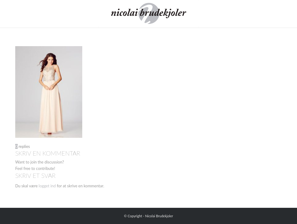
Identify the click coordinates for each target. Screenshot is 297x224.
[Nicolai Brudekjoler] (148, 14)
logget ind (47, 185)
